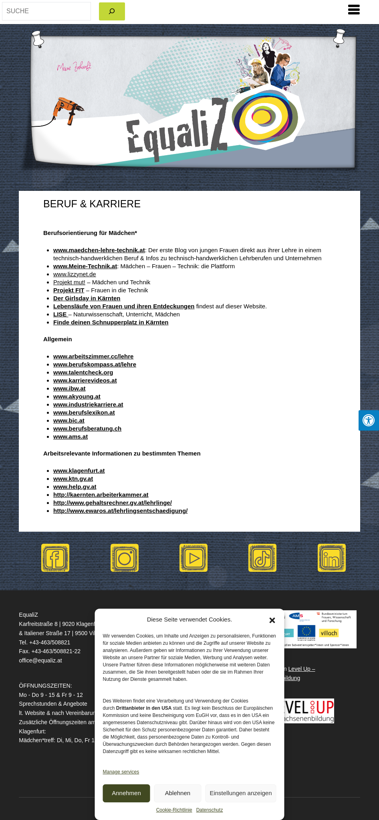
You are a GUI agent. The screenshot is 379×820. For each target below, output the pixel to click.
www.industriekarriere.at (88, 404)
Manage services (121, 772)
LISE (61, 314)
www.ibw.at (69, 388)
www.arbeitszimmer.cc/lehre (93, 356)
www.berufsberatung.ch (87, 428)
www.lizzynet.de (74, 274)
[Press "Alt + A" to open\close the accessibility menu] (369, 420)
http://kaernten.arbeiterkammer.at (101, 494)
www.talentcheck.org (83, 372)
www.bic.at (69, 420)
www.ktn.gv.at (73, 478)
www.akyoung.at (77, 396)
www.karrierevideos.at (85, 380)
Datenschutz (209, 810)
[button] (272, 620)
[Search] (112, 11)
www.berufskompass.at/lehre (94, 364)
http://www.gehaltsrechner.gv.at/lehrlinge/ (112, 502)
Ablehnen (177, 793)
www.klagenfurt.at (79, 470)
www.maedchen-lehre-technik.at (99, 250)
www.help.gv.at (75, 486)
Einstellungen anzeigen (241, 793)
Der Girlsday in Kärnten (87, 298)
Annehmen (126, 793)
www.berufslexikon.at (84, 412)
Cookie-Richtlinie (174, 810)
